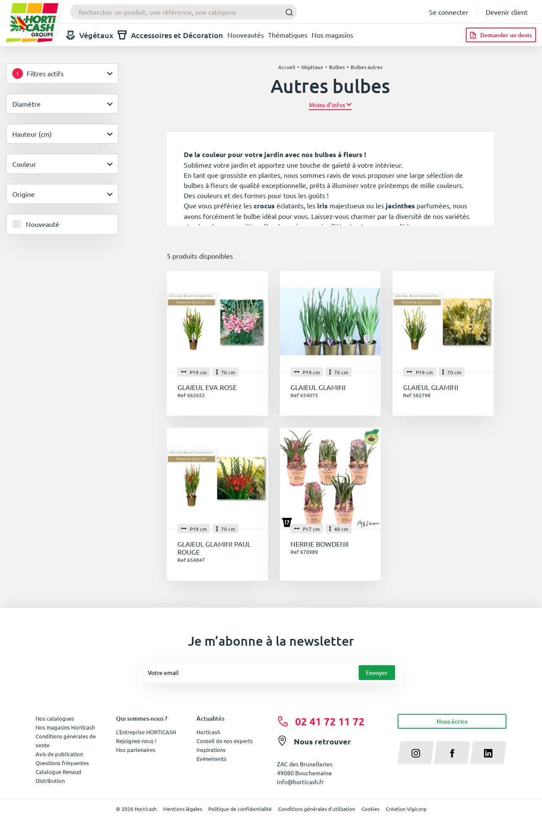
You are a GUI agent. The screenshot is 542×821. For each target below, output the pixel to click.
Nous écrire (452, 721)
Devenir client (507, 12)
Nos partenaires (135, 749)
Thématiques (287, 34)
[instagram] (416, 752)
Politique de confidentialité (240, 808)
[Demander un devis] (501, 35)
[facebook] (452, 752)
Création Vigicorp (406, 808)
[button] (330, 105)
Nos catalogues (55, 718)
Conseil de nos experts (224, 740)
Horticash (208, 731)
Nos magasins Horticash (65, 727)
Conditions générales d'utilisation (316, 808)
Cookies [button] (370, 808)
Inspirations (211, 749)
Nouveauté (42, 224)
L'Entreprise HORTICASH (146, 731)
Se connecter (448, 12)
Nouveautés (245, 34)
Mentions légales (182, 808)
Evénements (211, 758)
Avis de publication (59, 753)
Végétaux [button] (89, 35)
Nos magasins (332, 34)
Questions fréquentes (62, 762)
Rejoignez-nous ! (136, 740)
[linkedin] (488, 752)
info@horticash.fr (300, 781)
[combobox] (183, 11)
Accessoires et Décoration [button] (170, 35)
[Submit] (287, 12)
